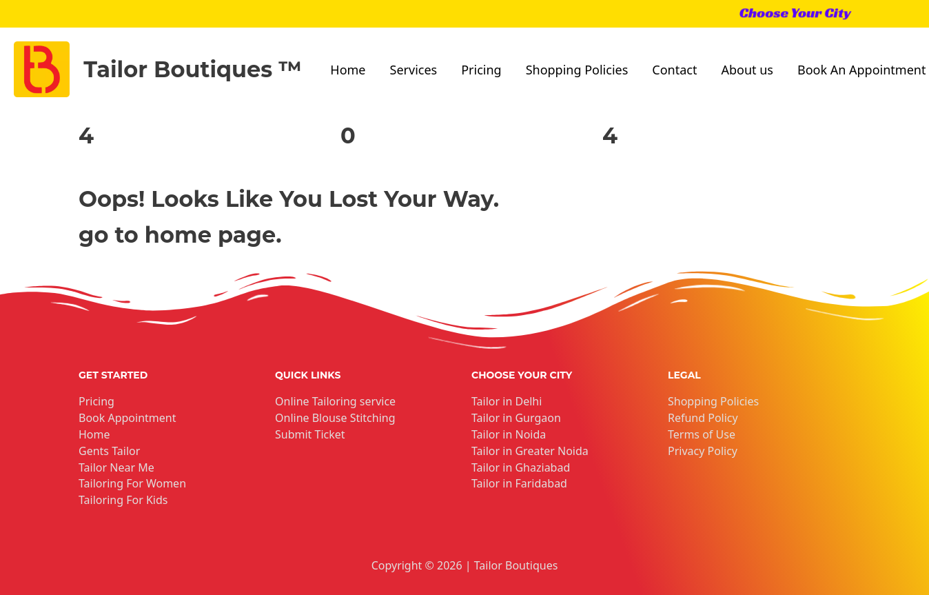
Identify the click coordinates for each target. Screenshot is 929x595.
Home (347, 69)
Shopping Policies (577, 69)
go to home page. (180, 234)
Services (414, 69)
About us (747, 69)
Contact (674, 69)
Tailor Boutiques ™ (192, 69)
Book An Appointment (861, 69)
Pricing (481, 69)
